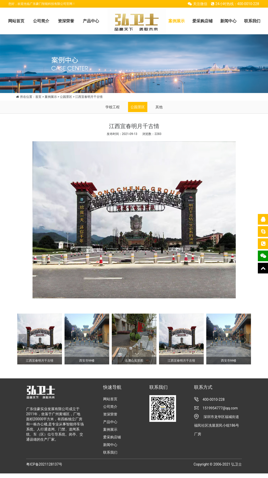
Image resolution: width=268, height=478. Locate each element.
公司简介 (41, 21)
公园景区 (138, 107)
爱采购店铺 (202, 21)
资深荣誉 (66, 21)
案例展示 (176, 21)
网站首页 (16, 21)
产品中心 (91, 21)
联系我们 (252, 21)
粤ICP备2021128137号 (44, 464)
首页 (38, 97)
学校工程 (112, 107)
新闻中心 (228, 21)
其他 (159, 107)
